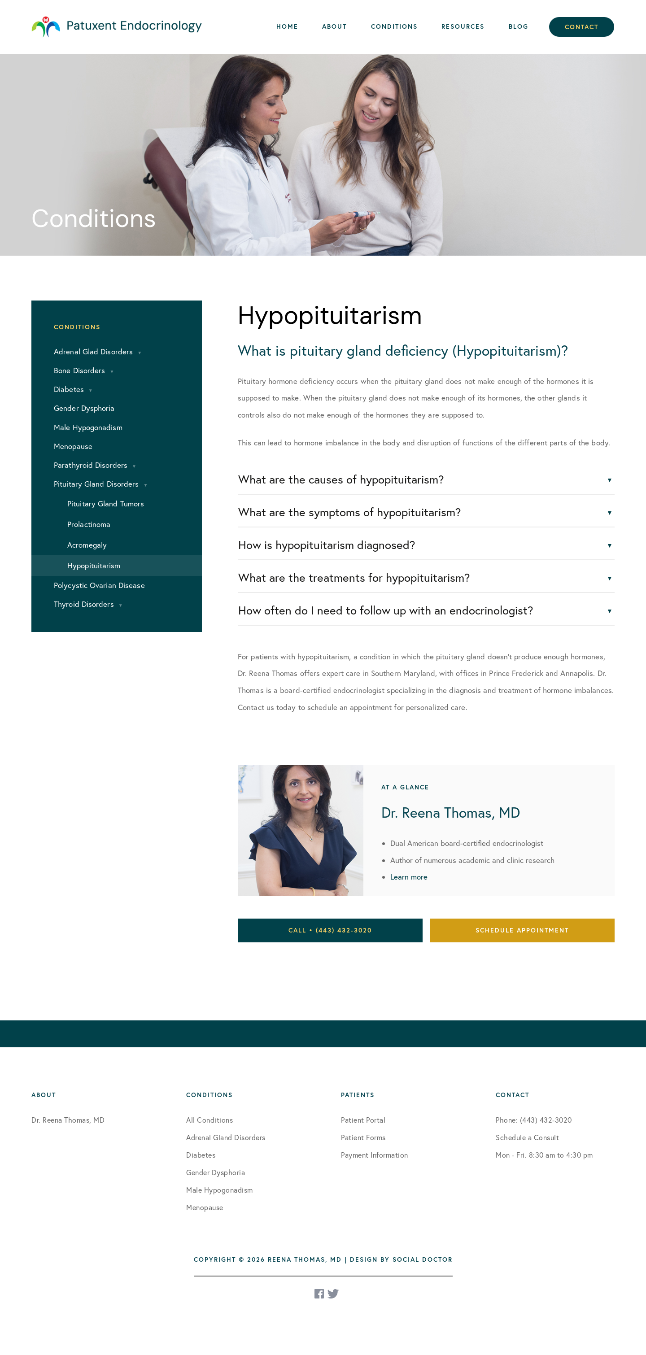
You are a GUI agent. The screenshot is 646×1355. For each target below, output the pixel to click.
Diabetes (200, 1154)
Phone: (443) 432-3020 (534, 1119)
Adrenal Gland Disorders (226, 1137)
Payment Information (374, 1154)
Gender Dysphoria (215, 1172)
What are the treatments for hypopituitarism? (354, 577)
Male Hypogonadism (219, 1189)
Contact (581, 27)
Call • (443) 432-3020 (330, 930)
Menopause (204, 1207)
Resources (462, 26)
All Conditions (209, 1119)
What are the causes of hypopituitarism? (341, 479)
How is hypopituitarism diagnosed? (326, 544)
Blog (518, 26)
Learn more (409, 876)
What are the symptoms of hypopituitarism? (349, 512)
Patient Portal (363, 1119)
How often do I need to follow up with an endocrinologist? (385, 610)
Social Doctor (423, 1259)
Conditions (394, 26)
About (334, 26)
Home (287, 26)
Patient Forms (363, 1137)
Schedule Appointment (522, 930)
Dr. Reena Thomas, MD (68, 1119)
